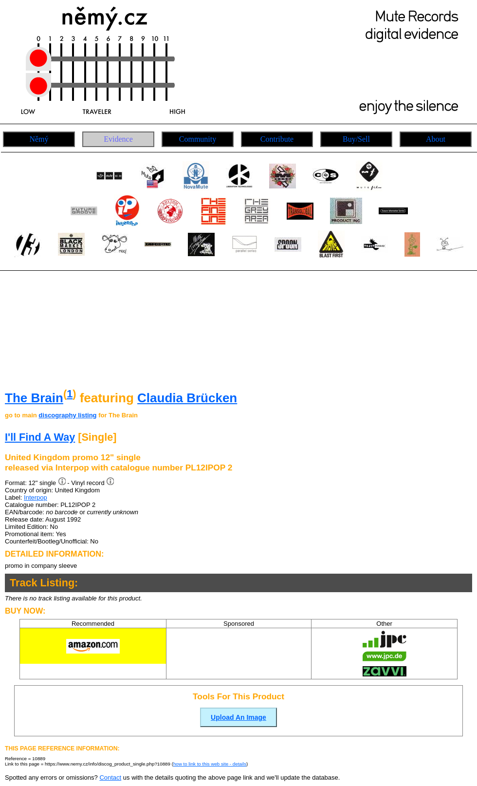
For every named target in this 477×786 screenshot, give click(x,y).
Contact (110, 777)
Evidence (118, 139)
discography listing (67, 415)
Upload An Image (238, 717)
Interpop (35, 497)
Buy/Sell (356, 139)
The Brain (34, 398)
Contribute (277, 139)
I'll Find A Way (40, 437)
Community (197, 139)
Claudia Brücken (187, 398)
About (435, 139)
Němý (38, 139)
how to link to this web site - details (209, 764)
